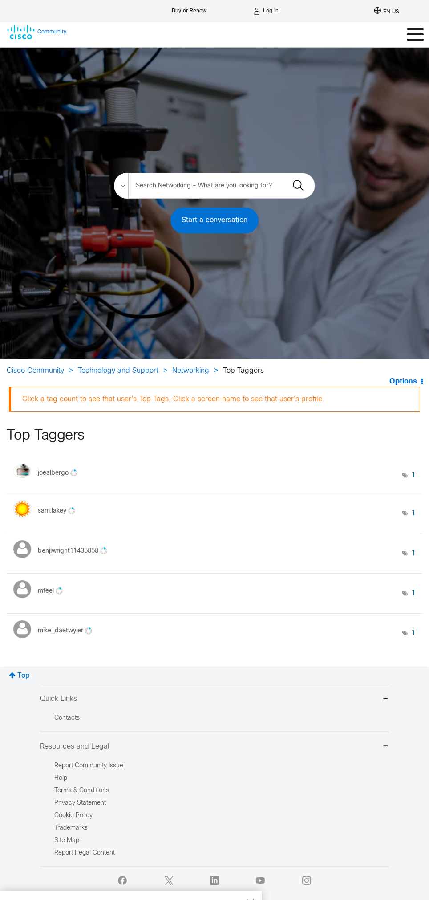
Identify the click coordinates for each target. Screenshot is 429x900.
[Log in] (266, 11)
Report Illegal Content (84, 853)
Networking (190, 370)
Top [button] (23, 675)
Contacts (67, 718)
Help (60, 778)
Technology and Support (118, 370)
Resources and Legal (214, 747)
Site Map (66, 840)
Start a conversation (214, 220)
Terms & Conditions (81, 791)
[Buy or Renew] (189, 8)
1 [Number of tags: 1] (413, 475)
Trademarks (71, 828)
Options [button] (403, 381)
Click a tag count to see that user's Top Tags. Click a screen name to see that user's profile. (173, 399)
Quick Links (214, 699)
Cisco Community (35, 370)
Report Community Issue (88, 766)
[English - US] (386, 11)
